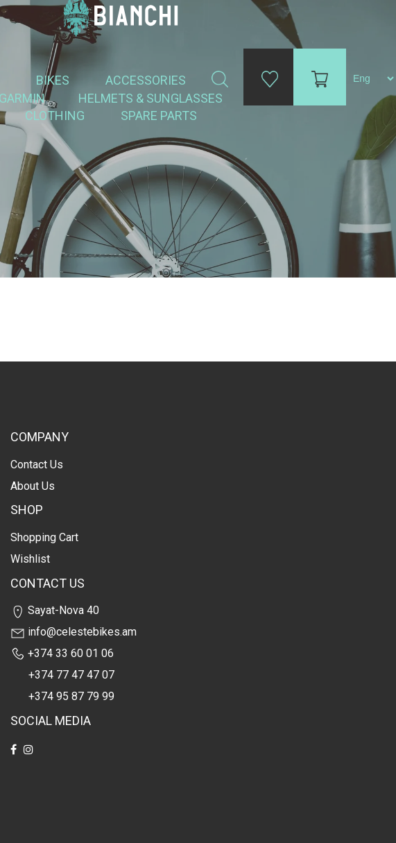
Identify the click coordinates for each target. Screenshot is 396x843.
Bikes (54, 80)
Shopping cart (44, 537)
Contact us (36, 464)
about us (32, 486)
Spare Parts (160, 115)
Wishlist (30, 558)
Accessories (147, 80)
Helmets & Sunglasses (151, 98)
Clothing (56, 115)
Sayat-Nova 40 (54, 610)
